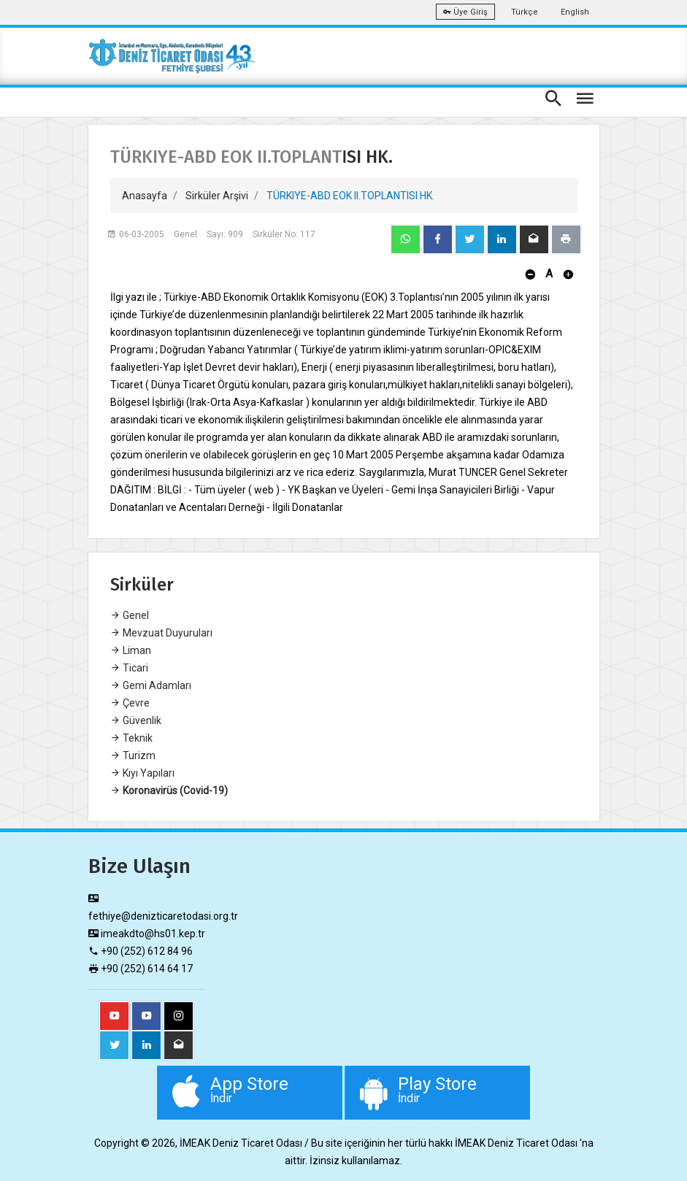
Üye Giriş (465, 12)
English (575, 12)
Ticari (129, 668)
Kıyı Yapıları (142, 773)
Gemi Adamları (150, 685)
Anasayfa (144, 195)
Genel (129, 615)
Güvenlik (135, 720)
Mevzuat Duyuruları (161, 633)
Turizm (133, 755)
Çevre (130, 703)
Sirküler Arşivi (216, 195)
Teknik (131, 738)
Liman (130, 650)
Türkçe (524, 12)
